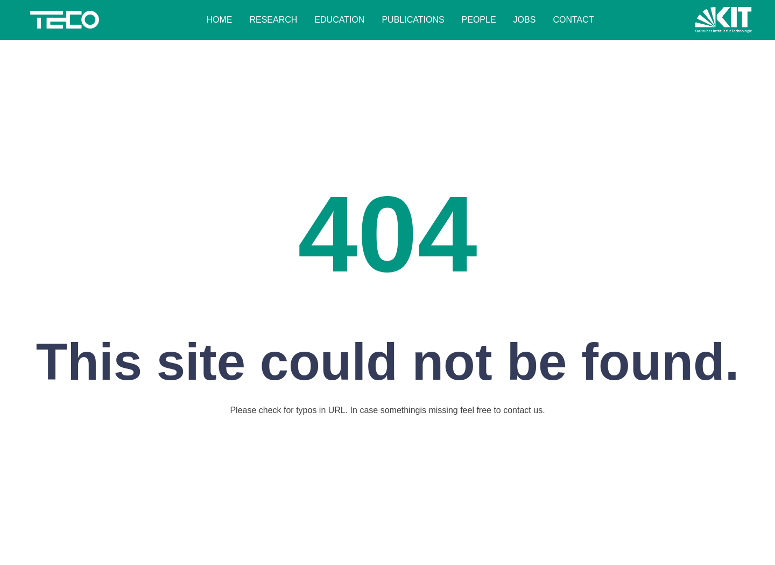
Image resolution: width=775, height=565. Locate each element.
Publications (413, 19)
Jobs (524, 19)
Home (219, 19)
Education (339, 19)
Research (273, 19)
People (479, 19)
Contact (573, 19)
